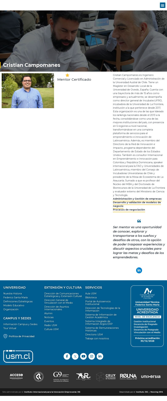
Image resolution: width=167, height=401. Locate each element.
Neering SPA (156, 397)
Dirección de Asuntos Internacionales (56, 313)
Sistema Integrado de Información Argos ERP (99, 328)
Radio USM (50, 330)
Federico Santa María (15, 302)
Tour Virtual (9, 333)
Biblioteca (91, 302)
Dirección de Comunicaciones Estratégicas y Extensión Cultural (63, 300)
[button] (162, 7)
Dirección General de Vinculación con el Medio (58, 306)
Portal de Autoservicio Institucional (98, 308)
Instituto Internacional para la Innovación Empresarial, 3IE (52, 397)
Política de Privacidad (21, 341)
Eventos (49, 326)
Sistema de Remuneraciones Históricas (102, 334)
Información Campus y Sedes (20, 329)
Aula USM (90, 298)
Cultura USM (51, 334)
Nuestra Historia (12, 298)
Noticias (49, 322)
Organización (11, 314)
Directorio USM (94, 339)
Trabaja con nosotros (97, 343)
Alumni (48, 318)
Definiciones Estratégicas (18, 306)
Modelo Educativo (13, 310)
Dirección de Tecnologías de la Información (102, 314)
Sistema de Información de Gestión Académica (101, 321)
